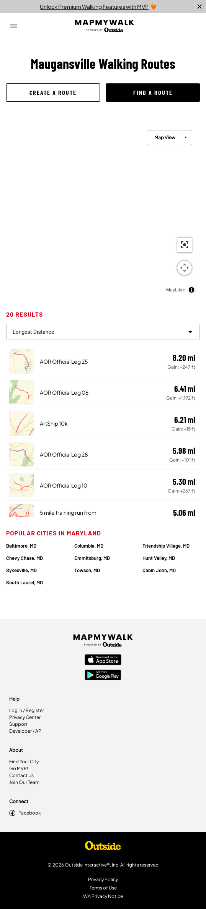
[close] (199, 6)
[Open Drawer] (14, 26)
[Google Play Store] (103, 675)
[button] (53, 92)
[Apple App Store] (103, 660)
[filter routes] (103, 332)
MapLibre (175, 290)
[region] (103, 210)
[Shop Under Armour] (103, 847)
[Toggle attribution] (191, 289)
